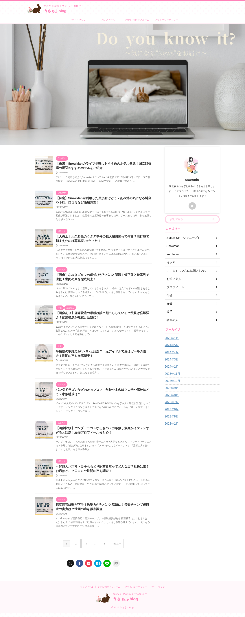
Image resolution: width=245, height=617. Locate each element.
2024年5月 (171, 345)
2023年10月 (171, 380)
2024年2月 (171, 366)
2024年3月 (171, 359)
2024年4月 (171, 352)
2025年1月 (171, 338)
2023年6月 (171, 409)
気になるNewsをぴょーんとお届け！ (131, 598)
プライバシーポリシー (166, 19)
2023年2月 (171, 423)
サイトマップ (78, 19)
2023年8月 (171, 395)
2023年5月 (171, 416)
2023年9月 (171, 388)
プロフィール (108, 19)
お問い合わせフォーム (137, 19)
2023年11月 (171, 373)
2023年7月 (171, 402)
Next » (114, 549)
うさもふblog (55, 11)
